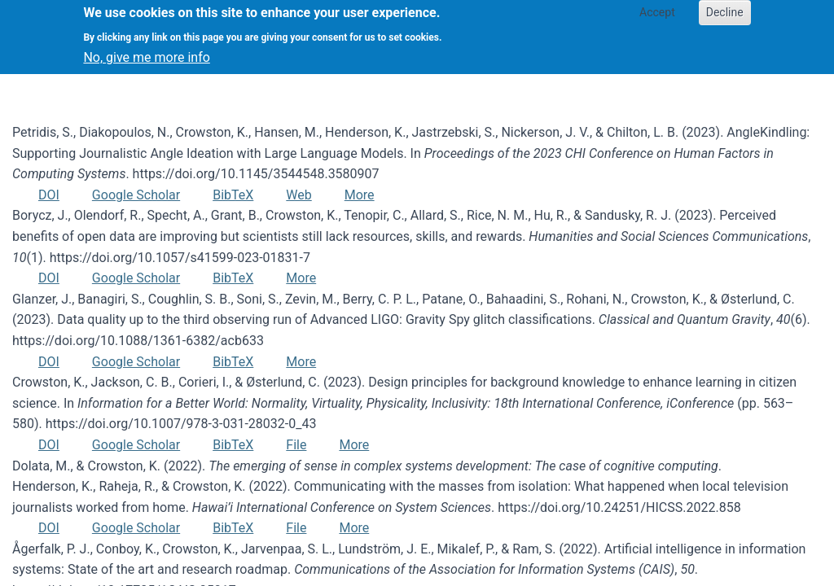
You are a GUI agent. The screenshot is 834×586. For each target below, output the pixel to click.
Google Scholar (136, 195)
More (360, 195)
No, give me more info (146, 49)
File (296, 445)
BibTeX (233, 195)
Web (298, 195)
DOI (48, 195)
